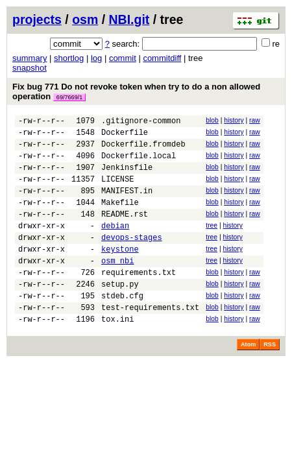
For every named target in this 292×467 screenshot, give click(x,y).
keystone (120, 272)
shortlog (69, 58)
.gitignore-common (140, 122)
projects (37, 19)
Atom (248, 379)
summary (29, 58)
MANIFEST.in (126, 204)
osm (85, 19)
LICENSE (117, 190)
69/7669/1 (69, 97)
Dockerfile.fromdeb (143, 149)
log (96, 58)
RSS (269, 379)
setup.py (120, 312)
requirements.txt (138, 299)
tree (211, 242)
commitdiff (162, 58)
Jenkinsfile (126, 176)
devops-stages (131, 258)
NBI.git (129, 19)
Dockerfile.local (138, 163)
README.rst (124, 231)
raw (254, 120)
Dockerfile (124, 135)
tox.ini (117, 353)
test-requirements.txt (150, 340)
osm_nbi (117, 285)
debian (115, 244)
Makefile (120, 217)
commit (122, 58)
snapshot (29, 68)
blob (212, 120)
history (233, 120)
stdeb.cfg (122, 326)
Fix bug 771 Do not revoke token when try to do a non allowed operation (136, 91)
